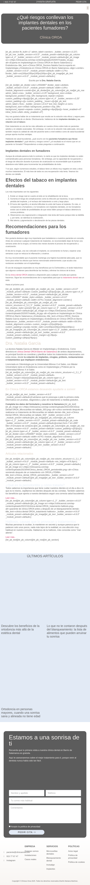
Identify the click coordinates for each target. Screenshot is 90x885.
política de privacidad (30, 826)
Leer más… (11, 498)
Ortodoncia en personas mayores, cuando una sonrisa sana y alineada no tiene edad (20, 712)
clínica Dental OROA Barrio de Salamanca (37, 351)
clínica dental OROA (18, 275)
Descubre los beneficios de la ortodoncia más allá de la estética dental (20, 629)
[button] (88, 8)
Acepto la (25, 826)
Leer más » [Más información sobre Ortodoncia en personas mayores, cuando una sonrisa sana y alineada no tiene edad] (5, 719)
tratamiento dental (70, 278)
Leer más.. (10, 537)
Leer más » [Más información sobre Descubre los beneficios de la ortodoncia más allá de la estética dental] (5, 636)
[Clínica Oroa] (45, 776)
